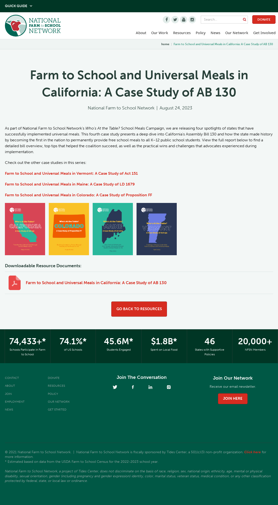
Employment (15, 401)
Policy (53, 394)
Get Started (57, 409)
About (10, 385)
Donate (263, 19)
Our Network (236, 32)
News (9, 409)
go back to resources (139, 309)
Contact (12, 378)
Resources (182, 32)
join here (232, 398)
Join (8, 394)
